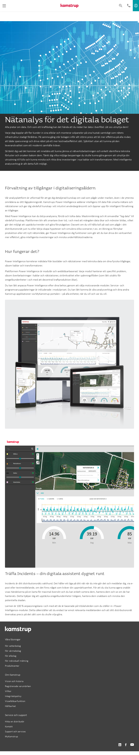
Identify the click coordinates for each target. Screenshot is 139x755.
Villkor (8, 691)
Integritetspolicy (13, 696)
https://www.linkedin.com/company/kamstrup (119, 744)
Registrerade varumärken (18, 686)
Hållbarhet (10, 706)
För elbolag (10, 655)
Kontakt (9, 726)
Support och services (15, 731)
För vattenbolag (13, 645)
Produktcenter (12, 665)
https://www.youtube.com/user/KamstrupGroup (132, 744)
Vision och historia (14, 681)
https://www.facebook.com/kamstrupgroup (126, 744)
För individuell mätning (16, 660)
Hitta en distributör (14, 721)
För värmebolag (13, 650)
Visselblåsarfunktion (15, 701)
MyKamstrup (11, 736)
